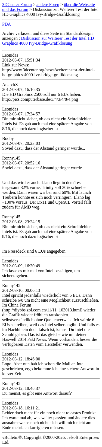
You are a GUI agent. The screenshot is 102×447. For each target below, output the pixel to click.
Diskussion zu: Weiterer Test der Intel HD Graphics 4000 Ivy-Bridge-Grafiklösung (48, 40)
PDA (6, 24)
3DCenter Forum (17, 4)
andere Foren (47, 4)
